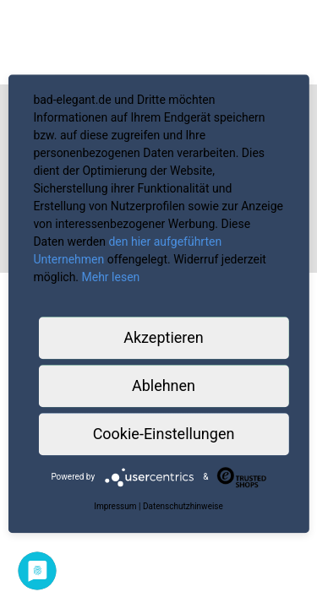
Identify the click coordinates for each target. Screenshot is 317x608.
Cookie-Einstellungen (164, 433)
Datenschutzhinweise (183, 506)
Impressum (115, 506)
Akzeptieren (163, 337)
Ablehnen (163, 385)
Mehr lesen (111, 277)
